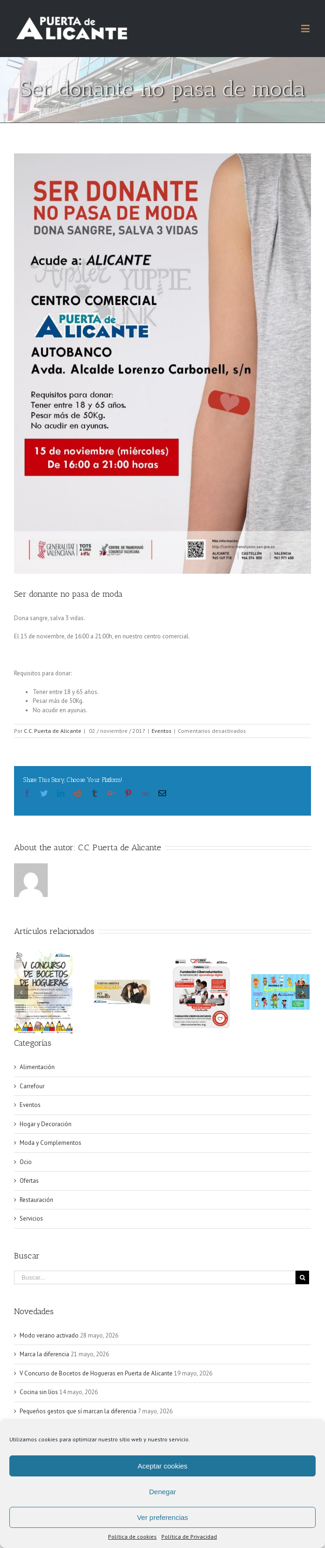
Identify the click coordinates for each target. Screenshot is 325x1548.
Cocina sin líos (39, 1392)
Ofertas (29, 1181)
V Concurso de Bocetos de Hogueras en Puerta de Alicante (96, 1373)
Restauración (36, 1200)
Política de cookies (132, 1536)
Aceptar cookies (162, 1466)
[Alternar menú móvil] (306, 28)
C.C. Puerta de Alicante (52, 730)
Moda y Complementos (50, 1143)
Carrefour (32, 1086)
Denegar (162, 1492)
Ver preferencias (162, 1517)
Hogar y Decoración (46, 1124)
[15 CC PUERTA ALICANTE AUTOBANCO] (162, 363)
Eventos (162, 730)
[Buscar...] (155, 1277)
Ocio (26, 1162)
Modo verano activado (49, 1335)
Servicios (31, 1218)
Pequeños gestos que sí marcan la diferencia (78, 1411)
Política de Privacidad (189, 1536)
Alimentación (37, 1067)
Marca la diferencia (44, 1354)
